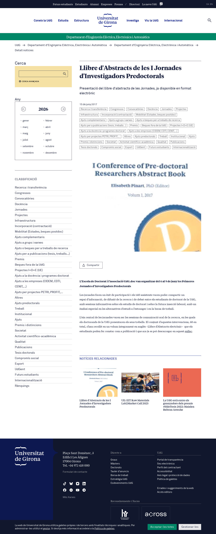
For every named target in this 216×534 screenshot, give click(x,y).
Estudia (63, 20)
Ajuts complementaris (29, 237)
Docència (21, 204)
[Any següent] (63, 109)
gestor (46, 528)
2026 (43, 109)
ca (207, 4)
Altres (19, 297)
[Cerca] (209, 20)
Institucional (23, 314)
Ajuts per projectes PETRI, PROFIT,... (39, 292)
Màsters (115, 463)
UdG (17, 45)
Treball (19, 308)
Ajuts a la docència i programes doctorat (42, 275)
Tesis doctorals (25, 352)
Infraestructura (25, 220)
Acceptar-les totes (162, 527)
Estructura (81, 20)
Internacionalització (28, 380)
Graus (114, 460)
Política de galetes (167, 479)
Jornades (21, 209)
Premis (19, 259)
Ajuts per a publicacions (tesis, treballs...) (42, 253)
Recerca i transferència (31, 187)
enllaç (188, 331)
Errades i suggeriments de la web (175, 488)
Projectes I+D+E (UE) (29, 270)
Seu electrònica (165, 463)
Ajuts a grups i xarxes (29, 242)
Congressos (22, 193)
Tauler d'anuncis (120, 471)
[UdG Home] (107, 20)
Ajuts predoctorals (27, 303)
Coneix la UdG (43, 20)
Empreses (106, 4)
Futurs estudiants (63, 4)
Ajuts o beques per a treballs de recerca (41, 248)
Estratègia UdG (119, 479)
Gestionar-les (189, 527)
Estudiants (81, 4)
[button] (64, 74)
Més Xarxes (69, 497)
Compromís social (27, 358)
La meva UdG (149, 4)
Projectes (21, 215)
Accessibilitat (164, 471)
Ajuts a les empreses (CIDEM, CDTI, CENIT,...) (38, 284)
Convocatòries (24, 198)
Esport (19, 363)
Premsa (118, 4)
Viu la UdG (151, 20)
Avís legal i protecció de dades (173, 475)
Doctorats (116, 467)
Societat (20, 330)
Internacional (173, 20)
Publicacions (23, 347)
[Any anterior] (23, 109)
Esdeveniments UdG (122, 483)
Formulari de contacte (75, 472)
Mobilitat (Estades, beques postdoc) (39, 231)
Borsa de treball (119, 475)
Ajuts (18, 319)
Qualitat (20, 341)
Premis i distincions (28, 325)
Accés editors (164, 492)
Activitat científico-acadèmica (35, 336)
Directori (134, 4)
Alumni (94, 4)
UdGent (20, 369)
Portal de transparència (170, 460)
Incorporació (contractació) (33, 226)
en (211, 4)
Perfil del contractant (169, 467)
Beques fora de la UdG (29, 264)
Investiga (133, 20)
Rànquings (22, 385)
